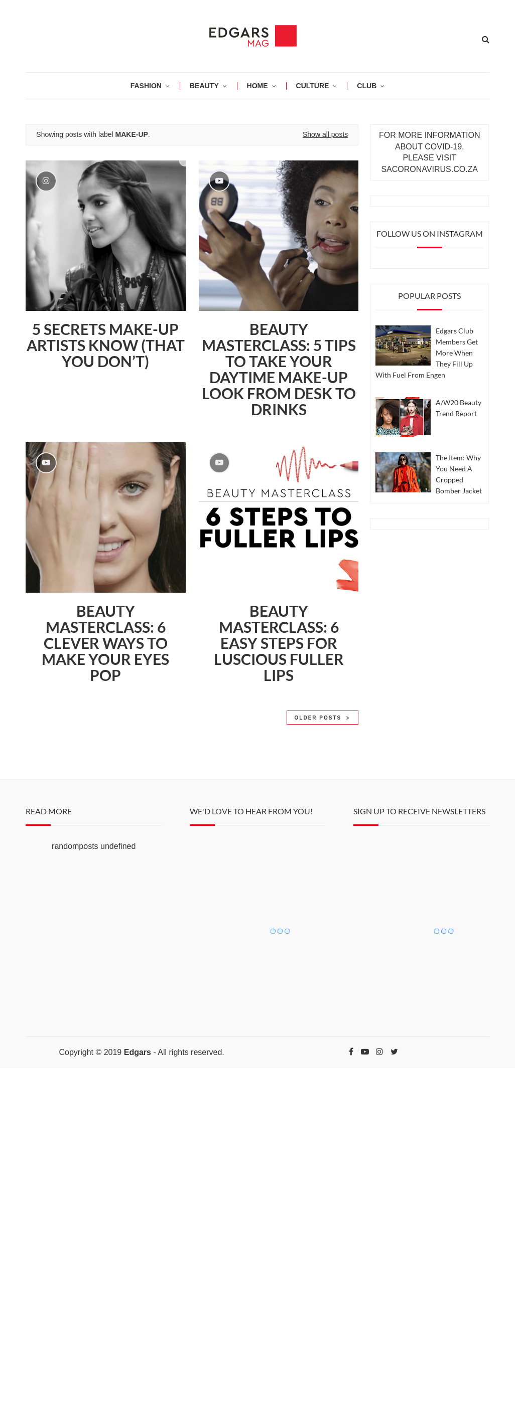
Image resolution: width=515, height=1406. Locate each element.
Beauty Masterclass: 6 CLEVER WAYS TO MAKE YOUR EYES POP (105, 643)
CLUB (366, 86)
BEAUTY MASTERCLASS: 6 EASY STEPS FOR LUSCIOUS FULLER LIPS (279, 643)
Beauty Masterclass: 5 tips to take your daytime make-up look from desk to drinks (279, 369)
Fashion (146, 86)
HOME (257, 86)
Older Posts (323, 718)
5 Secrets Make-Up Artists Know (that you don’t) (106, 345)
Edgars (137, 1052)
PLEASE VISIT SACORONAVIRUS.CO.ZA (429, 163)
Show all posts (325, 134)
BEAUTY (204, 86)
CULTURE (312, 86)
